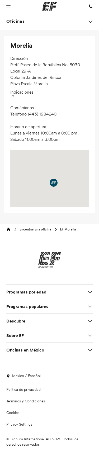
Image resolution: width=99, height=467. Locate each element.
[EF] (49, 260)
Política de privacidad (23, 389)
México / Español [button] (23, 375)
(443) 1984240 (42, 114)
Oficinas (15, 21)
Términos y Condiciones (25, 401)
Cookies (12, 412)
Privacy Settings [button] (19, 424)
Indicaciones (22, 93)
